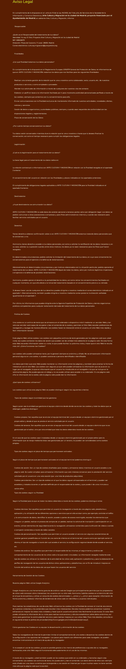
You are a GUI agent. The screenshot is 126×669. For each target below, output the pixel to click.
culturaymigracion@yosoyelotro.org (42, 46)
